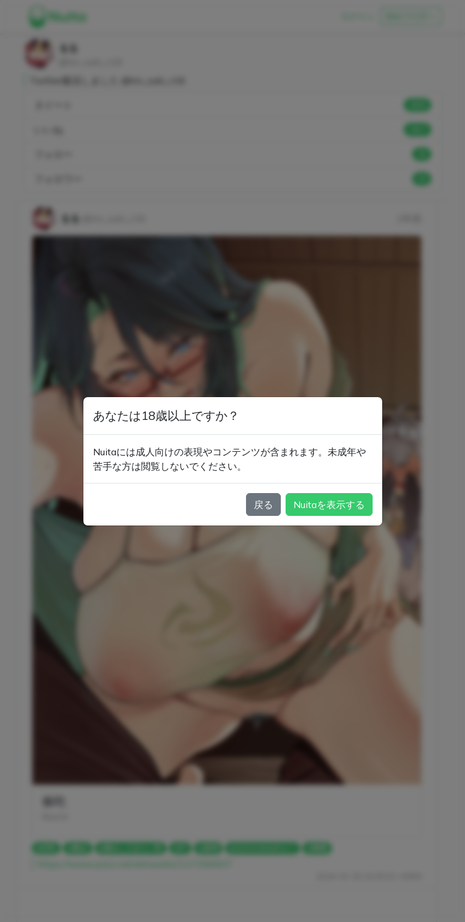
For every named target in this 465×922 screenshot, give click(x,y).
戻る (263, 504)
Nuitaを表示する (329, 504)
